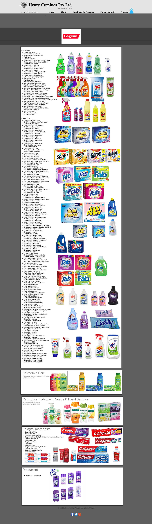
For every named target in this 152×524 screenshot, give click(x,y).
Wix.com (92, 508)
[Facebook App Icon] (72, 514)
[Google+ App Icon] (79, 514)
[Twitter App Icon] (76, 514)
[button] (131, 10)
